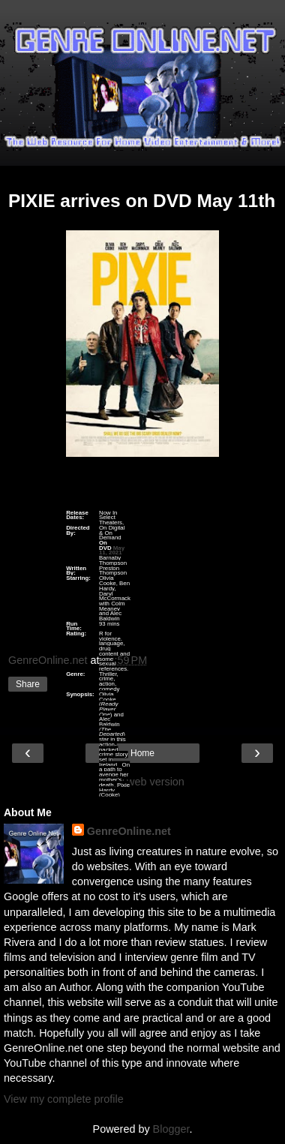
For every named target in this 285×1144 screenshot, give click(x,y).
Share (28, 684)
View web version (142, 782)
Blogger (171, 1129)
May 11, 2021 (111, 550)
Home (142, 753)
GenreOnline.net (129, 831)
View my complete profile (64, 1099)
